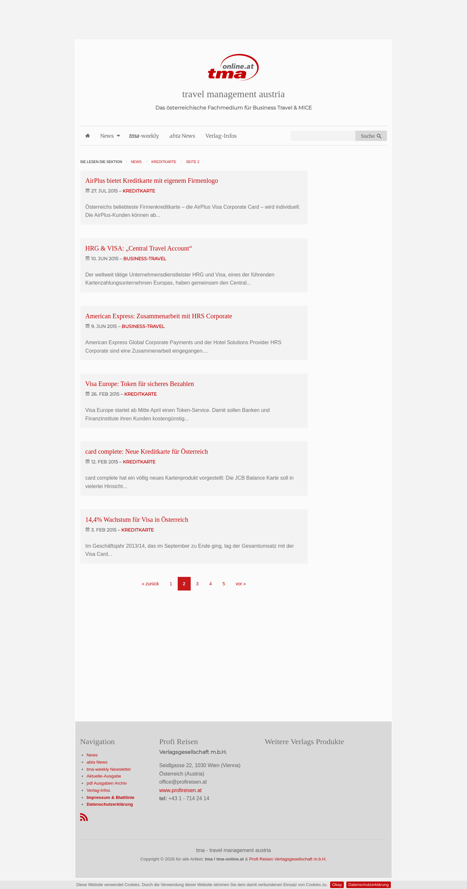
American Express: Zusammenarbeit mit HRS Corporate (158, 316)
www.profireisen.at (180, 790)
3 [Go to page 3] (197, 583)
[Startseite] (233, 67)
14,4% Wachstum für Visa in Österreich (136, 519)
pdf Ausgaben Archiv (107, 783)
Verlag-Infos (98, 790)
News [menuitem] (107, 136)
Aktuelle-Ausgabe (104, 776)
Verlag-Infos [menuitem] (221, 136)
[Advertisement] (233, 14)
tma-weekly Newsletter (109, 769)
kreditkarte (139, 191)
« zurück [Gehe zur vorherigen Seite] (150, 583)
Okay (337, 884)
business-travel (144, 259)
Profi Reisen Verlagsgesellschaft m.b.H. (288, 859)
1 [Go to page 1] (171, 583)
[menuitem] (87, 136)
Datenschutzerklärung (368, 884)
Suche (371, 136)
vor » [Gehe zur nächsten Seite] (241, 583)
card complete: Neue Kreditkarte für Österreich (146, 451)
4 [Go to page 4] (210, 583)
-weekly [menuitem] (144, 136)
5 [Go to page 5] (223, 583)
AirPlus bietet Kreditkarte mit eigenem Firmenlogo (151, 180)
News (92, 755)
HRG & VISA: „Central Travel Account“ (138, 248)
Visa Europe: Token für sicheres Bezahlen (139, 383)
